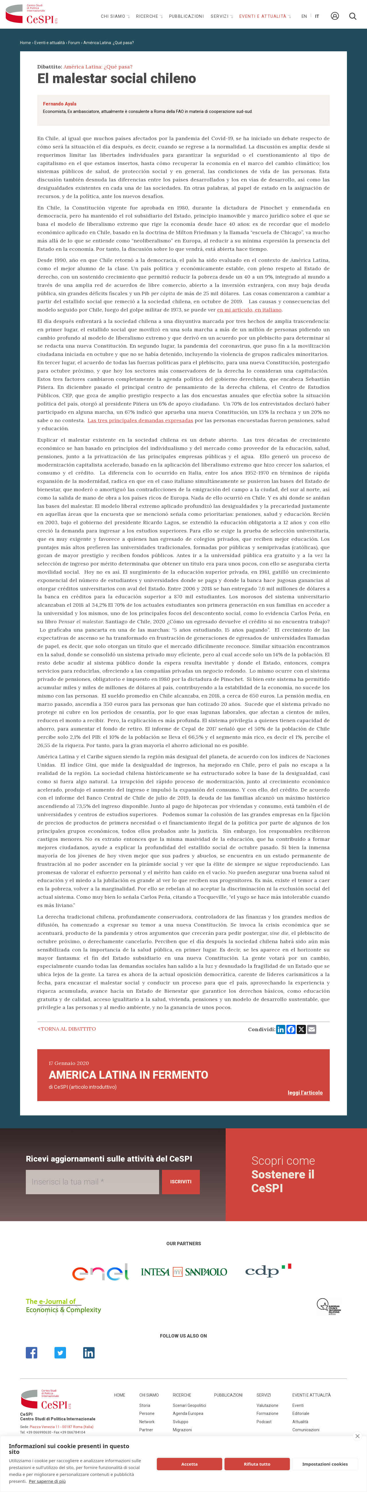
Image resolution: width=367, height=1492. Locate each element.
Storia (144, 1405)
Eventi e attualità (263, 16)
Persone (147, 1413)
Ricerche (148, 16)
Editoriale (300, 1413)
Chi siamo (114, 16)
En (304, 16)
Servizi (220, 16)
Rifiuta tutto (257, 1464)
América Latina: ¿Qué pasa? (108, 42)
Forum (74, 42)
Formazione (267, 1413)
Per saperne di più (47, 1481)
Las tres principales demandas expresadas (140, 420)
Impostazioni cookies (325, 1464)
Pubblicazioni (186, 16)
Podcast (264, 1421)
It (317, 16)
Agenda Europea (188, 1413)
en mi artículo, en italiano (249, 309)
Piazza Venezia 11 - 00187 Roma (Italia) (61, 1427)
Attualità (300, 1421)
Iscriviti (178, 1182)
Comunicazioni (305, 1430)
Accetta (189, 1464)
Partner (146, 1430)
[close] (357, 1436)
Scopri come (285, 1174)
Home (25, 42)
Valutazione (267, 1405)
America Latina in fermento (128, 1075)
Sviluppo (180, 1421)
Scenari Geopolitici (189, 1405)
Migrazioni (182, 1430)
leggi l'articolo (305, 1093)
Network (147, 1421)
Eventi (298, 1405)
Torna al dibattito (68, 1028)
